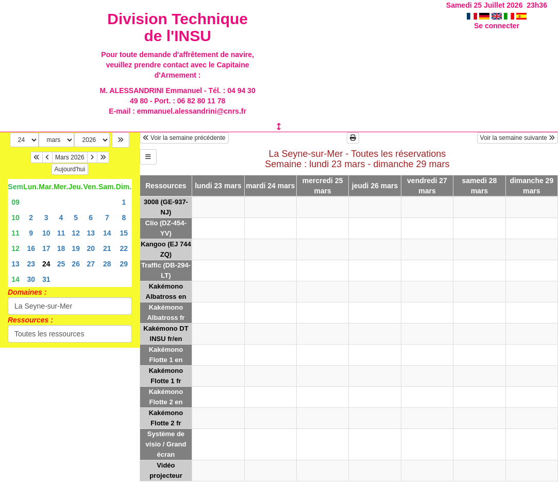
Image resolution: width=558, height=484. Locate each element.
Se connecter (496, 26)
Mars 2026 (69, 157)
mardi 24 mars (270, 186)
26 (76, 264)
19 (76, 248)
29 (124, 264)
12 (76, 233)
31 (46, 279)
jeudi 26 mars (375, 186)
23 (31, 264)
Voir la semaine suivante (517, 137)
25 (61, 264)
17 (46, 248)
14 (107, 233)
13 (91, 233)
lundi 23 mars (218, 186)
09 (15, 202)
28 (107, 264)
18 (61, 248)
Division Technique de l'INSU (177, 27)
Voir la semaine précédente (184, 137)
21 (107, 248)
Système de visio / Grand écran (166, 444)
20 (91, 248)
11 (15, 233)
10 (15, 217)
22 (124, 248)
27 (91, 264)
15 (124, 233)
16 (31, 248)
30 (31, 279)
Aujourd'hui (70, 169)
